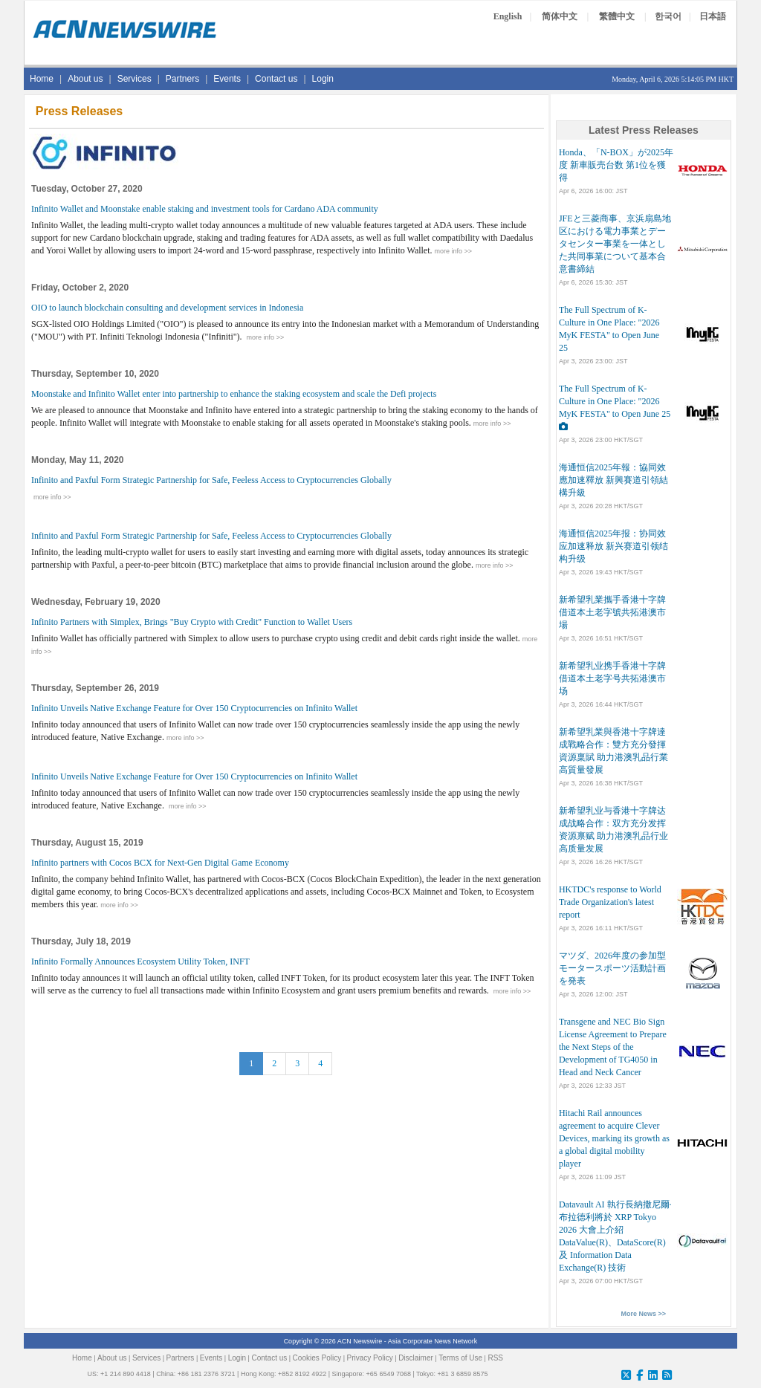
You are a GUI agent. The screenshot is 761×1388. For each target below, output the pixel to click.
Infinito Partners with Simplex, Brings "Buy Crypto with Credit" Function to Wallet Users (191, 622)
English (507, 16)
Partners (182, 79)
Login (323, 79)
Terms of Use (460, 1358)
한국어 (668, 16)
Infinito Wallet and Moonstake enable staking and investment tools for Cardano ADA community (204, 209)
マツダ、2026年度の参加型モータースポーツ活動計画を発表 (612, 968)
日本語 (712, 16)
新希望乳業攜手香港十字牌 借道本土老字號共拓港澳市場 (612, 612)
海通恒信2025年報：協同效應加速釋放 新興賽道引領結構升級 (613, 480)
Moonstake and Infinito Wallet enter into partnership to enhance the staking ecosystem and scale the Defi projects (233, 394)
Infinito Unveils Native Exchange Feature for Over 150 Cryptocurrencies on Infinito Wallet (194, 708)
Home (42, 79)
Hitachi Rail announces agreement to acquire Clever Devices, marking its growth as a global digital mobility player (614, 1138)
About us (85, 79)
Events (227, 79)
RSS (495, 1358)
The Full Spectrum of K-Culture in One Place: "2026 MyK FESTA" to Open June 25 (614, 401)
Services (134, 79)
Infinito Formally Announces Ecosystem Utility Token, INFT (140, 961)
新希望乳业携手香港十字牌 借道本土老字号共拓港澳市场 (612, 678)
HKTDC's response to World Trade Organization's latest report (610, 902)
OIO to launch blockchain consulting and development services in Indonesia (167, 307)
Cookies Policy (317, 1358)
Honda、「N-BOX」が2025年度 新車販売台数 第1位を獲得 (616, 165)
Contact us (276, 79)
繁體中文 (617, 16)
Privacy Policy (370, 1358)
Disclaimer (415, 1358)
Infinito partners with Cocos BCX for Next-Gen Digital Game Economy (160, 862)
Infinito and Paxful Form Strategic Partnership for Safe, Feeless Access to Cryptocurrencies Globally (211, 480)
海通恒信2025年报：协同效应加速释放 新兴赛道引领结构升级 (613, 546)
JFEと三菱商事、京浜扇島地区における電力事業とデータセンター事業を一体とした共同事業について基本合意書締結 (615, 243)
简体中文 (559, 16)
